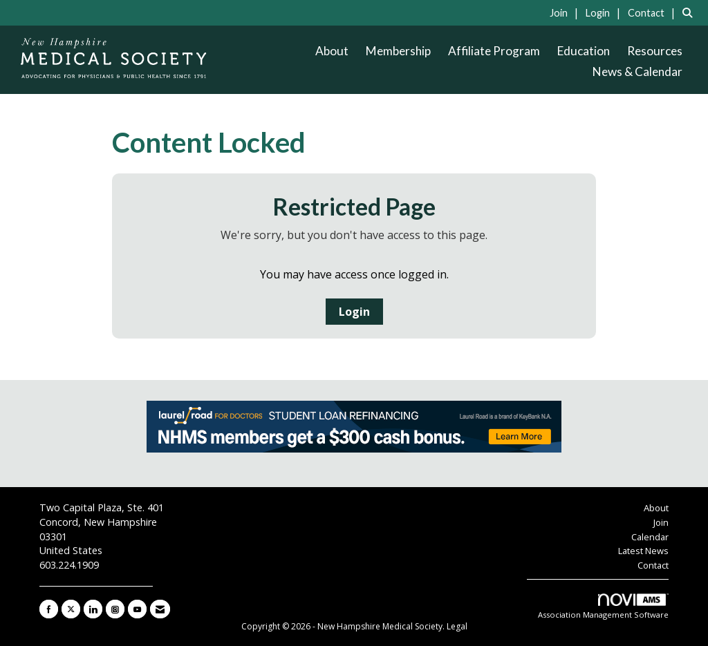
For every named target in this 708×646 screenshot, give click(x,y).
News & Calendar (637, 71)
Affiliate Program (494, 51)
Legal (457, 626)
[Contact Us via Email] (160, 609)
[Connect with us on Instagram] (115, 609)
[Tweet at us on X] (71, 609)
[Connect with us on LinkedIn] (93, 609)
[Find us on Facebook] (48, 609)
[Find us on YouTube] (137, 609)
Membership (398, 51)
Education (583, 51)
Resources (654, 51)
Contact (653, 565)
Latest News (643, 550)
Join (661, 522)
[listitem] (566, 12)
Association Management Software (603, 606)
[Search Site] (690, 12)
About (331, 51)
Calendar (650, 537)
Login (354, 311)
